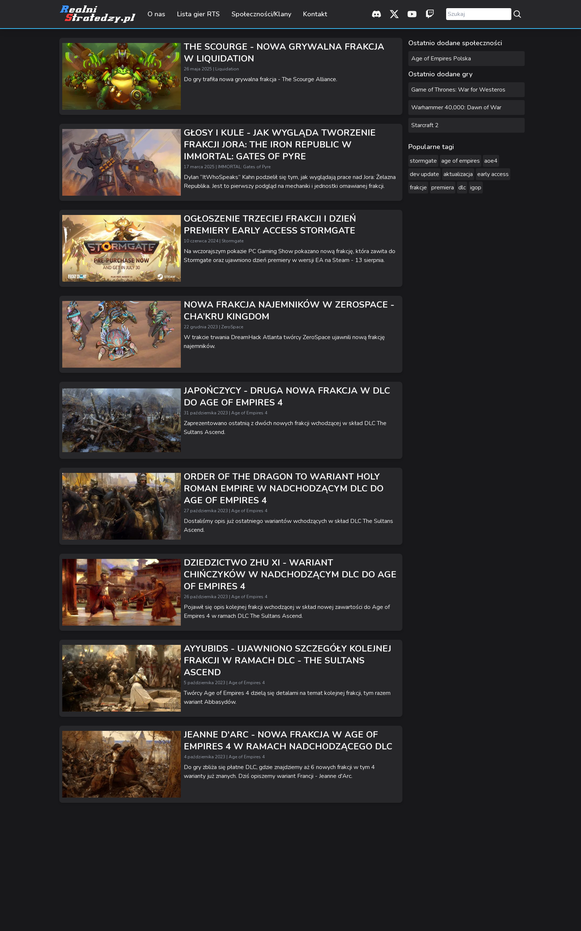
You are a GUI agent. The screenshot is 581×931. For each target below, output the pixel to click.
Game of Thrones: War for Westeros (458, 90)
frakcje (418, 187)
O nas (156, 14)
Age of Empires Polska (441, 58)
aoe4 (491, 161)
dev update (424, 174)
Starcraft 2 (425, 125)
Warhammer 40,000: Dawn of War (456, 107)
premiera (442, 187)
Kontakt (315, 14)
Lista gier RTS (198, 14)
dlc (462, 187)
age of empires (460, 161)
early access (493, 174)
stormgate (423, 161)
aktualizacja (458, 174)
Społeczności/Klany (261, 14)
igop (475, 187)
